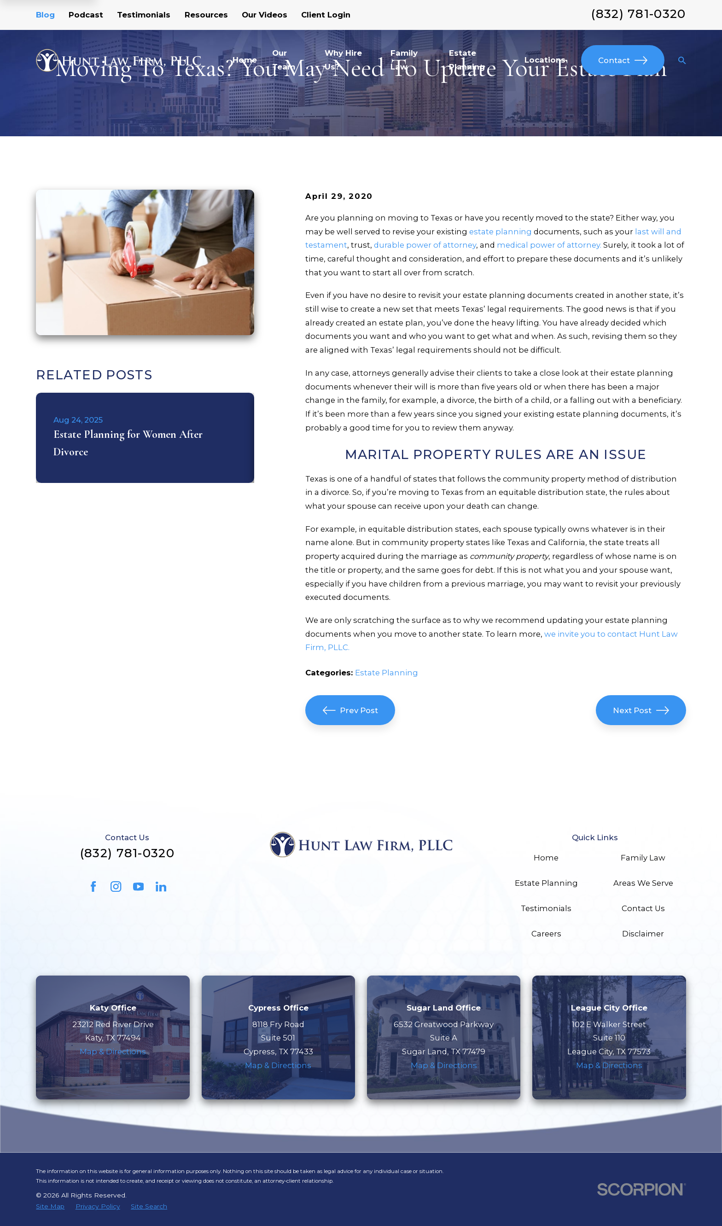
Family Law (643, 857)
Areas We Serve (643, 883)
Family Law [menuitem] (404, 59)
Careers (546, 933)
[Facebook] (93, 886)
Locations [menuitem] (544, 59)
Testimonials (143, 14)
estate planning (500, 231)
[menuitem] (50, 1206)
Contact (622, 60)
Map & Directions (113, 1051)
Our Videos (264, 14)
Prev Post (350, 710)
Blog (45, 14)
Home (546, 857)
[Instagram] (116, 886)
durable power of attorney (425, 245)
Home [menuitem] (245, 59)
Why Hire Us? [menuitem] (343, 59)
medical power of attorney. (549, 245)
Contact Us (643, 908)
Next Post (641, 710)
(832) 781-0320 (638, 13)
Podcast (86, 14)
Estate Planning (386, 672)
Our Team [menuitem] (283, 59)
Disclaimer (643, 933)
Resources (206, 14)
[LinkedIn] (161, 886)
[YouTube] (138, 886)
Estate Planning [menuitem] (467, 59)
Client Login (325, 14)
